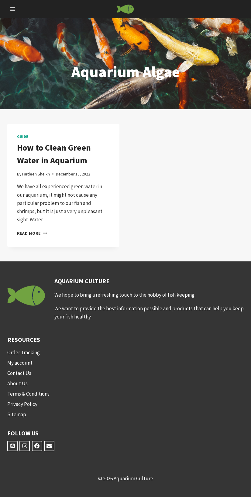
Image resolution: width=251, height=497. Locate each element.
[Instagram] (24, 446)
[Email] (49, 446)
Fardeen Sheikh (36, 174)
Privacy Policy (22, 404)
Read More (32, 233)
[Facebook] (37, 446)
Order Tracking (23, 352)
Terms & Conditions (28, 393)
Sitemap (16, 414)
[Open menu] (13, 9)
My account (20, 362)
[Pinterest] (12, 446)
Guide (23, 136)
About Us (17, 383)
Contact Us (19, 373)
